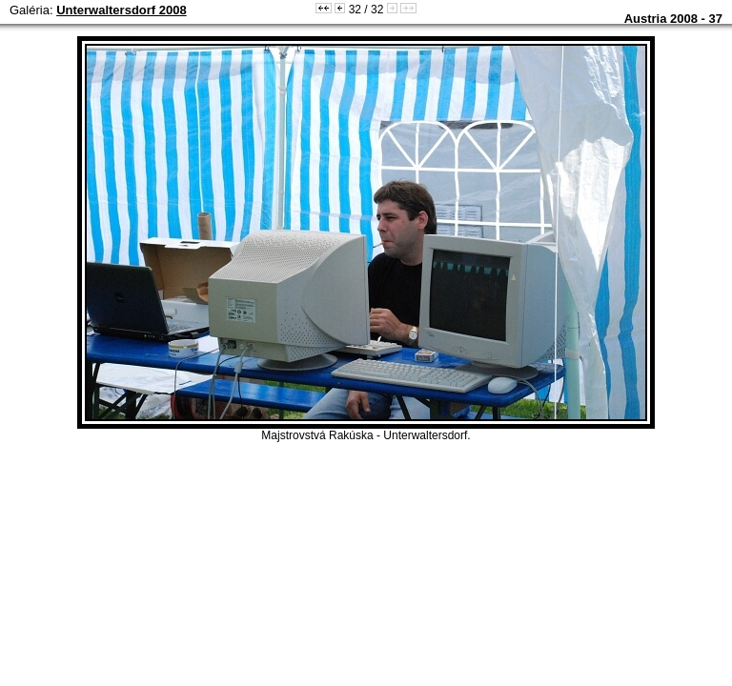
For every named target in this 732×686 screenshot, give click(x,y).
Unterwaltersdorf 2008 (121, 10)
